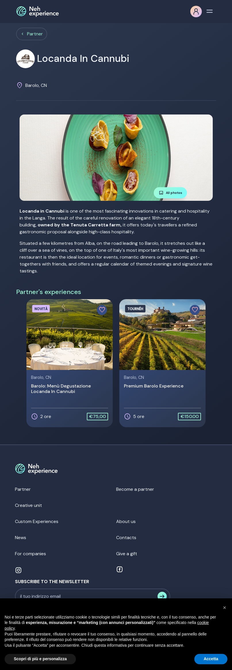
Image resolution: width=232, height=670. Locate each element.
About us (126, 521)
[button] (224, 607)
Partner (35, 34)
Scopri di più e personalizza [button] (40, 658)
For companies (30, 554)
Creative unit (28, 505)
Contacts (126, 538)
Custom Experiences (36, 521)
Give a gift (126, 554)
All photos (170, 193)
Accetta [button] (211, 658)
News (20, 538)
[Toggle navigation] (209, 11)
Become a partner (135, 489)
